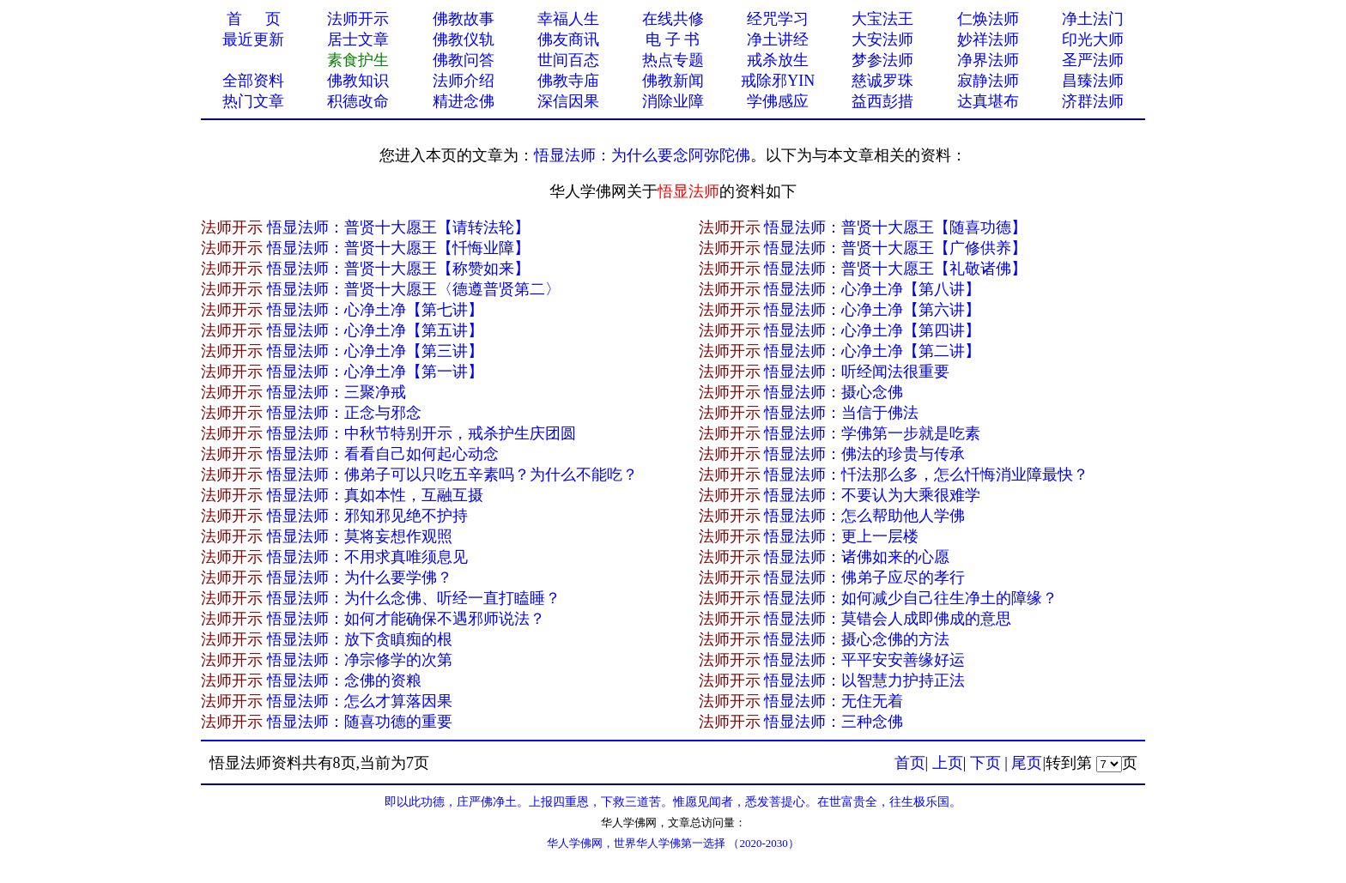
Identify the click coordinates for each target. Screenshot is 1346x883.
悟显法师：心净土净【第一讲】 (375, 371)
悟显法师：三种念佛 (833, 721)
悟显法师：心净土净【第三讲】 (375, 351)
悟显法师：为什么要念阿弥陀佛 (642, 155)
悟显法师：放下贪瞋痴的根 (359, 639)
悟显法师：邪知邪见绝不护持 (367, 515)
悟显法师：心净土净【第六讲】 (872, 309)
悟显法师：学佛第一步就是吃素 (872, 433)
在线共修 (673, 18)
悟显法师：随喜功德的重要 (359, 721)
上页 (947, 762)
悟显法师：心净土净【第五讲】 (375, 330)
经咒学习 (778, 18)
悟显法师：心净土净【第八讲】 (872, 289)
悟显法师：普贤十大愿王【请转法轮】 (398, 227)
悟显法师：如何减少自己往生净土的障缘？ (911, 598)
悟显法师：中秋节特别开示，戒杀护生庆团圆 (421, 433)
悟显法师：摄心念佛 (833, 392)
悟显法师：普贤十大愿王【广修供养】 (895, 248)
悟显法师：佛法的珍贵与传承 (864, 454)
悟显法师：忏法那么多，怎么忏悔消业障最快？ (926, 474)
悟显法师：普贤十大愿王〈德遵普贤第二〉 (414, 289)
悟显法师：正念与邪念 (344, 412)
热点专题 (673, 60)
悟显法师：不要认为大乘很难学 (872, 495)
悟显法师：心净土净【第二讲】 (872, 351)
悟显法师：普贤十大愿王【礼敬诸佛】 (895, 268)
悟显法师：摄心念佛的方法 (856, 639)
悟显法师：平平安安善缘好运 (864, 659)
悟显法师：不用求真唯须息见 (367, 556)
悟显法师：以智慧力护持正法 (864, 680)
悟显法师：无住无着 (833, 701)
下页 (985, 762)
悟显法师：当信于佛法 (841, 412)
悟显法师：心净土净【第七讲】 (375, 309)
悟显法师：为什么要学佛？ (359, 577)
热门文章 (253, 101)
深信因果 (568, 101)
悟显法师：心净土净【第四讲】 (872, 330)
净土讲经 (778, 39)
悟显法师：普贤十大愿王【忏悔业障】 (398, 248)
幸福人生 (568, 18)
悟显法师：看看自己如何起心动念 (383, 454)
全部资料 (253, 80)
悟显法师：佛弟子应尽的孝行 (864, 577)
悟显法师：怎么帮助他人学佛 (864, 515)
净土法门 (1093, 18)
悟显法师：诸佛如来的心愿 (856, 556)
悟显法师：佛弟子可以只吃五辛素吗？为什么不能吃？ (452, 474)
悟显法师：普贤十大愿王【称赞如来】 (398, 268)
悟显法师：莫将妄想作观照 (359, 536)
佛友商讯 (568, 39)
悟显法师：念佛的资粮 (344, 680)
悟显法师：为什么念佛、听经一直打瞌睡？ (414, 598)
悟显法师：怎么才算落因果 (359, 701)
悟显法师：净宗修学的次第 (359, 659)
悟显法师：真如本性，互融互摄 (375, 495)
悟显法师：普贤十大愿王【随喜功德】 (895, 227)
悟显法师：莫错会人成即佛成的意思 (887, 618)
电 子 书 (673, 39)
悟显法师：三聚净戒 (336, 392)
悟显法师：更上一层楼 (841, 536)
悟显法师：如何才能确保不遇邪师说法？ (406, 618)
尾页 (1026, 762)
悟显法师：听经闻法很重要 (856, 371)
